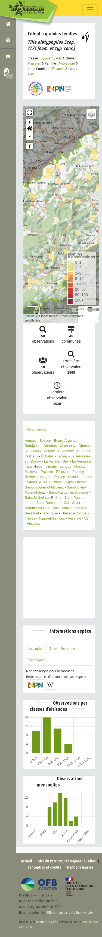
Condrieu (84, 451)
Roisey (59, 477)
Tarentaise (50, 513)
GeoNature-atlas (47, 922)
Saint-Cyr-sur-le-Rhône (45, 482)
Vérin (88, 518)
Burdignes (33, 446)
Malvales (34, 63)
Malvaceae (66, 63)
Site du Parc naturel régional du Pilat (66, 861)
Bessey (45, 441)
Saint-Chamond (80, 477)
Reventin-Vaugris (38, 477)
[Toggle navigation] (90, 9)
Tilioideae (57, 69)
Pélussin (62, 472)
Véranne (74, 518)
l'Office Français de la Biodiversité (69, 913)
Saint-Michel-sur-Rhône (43, 498)
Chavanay (68, 446)
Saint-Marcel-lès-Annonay (69, 492)
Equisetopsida (51, 58)
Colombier (66, 451)
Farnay (62, 456)
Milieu (53, 649)
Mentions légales (80, 867)
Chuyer (49, 451)
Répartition (69, 649)
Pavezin (47, 472)
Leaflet (29, 315)
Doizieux (31, 456)
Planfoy (78, 472)
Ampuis (30, 441)
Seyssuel (32, 513)
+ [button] (29, 122)
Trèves (30, 518)
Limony (51, 466)
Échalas (47, 456)
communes (37, 429)
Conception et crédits (44, 867)
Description (36, 649)
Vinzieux (33, 523)
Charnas (50, 446)
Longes (65, 466)
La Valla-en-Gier (56, 461)
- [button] (29, 136)
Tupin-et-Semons (51, 518)
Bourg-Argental (65, 441)
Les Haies (34, 466)
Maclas (79, 466)
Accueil (26, 861)
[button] (29, 129)
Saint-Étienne (76, 482)
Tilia (30, 74)
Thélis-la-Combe (73, 513)
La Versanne (82, 461)
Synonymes (36, 660)
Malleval (31, 472)
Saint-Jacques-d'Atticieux (44, 487)
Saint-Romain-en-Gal (52, 503)
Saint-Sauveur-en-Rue (69, 508)
